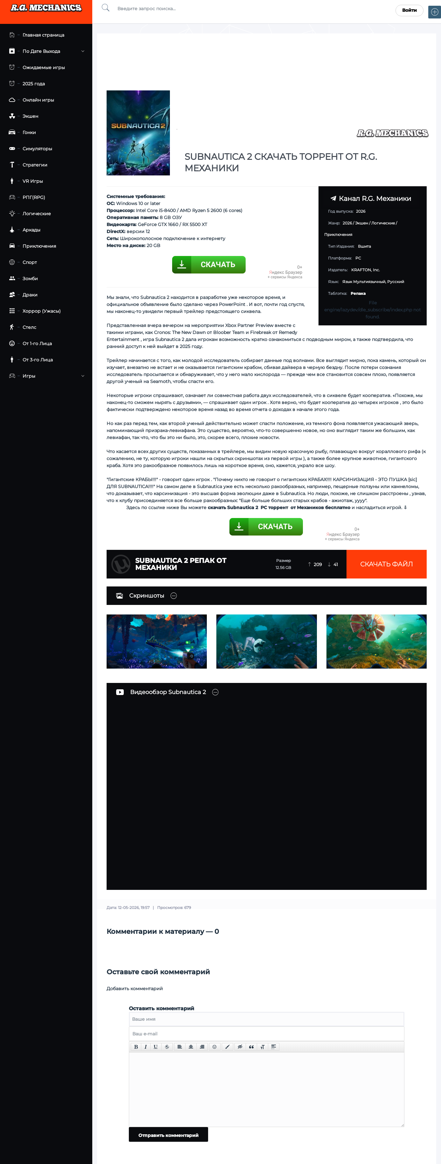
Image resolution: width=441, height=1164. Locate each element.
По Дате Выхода (45, 51)
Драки (22, 295)
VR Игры (24, 181)
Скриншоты (140, 596)
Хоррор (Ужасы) (33, 311)
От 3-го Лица (29, 360)
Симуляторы (29, 148)
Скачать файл (386, 564)
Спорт (21, 262)
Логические (28, 213)
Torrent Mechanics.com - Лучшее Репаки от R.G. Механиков (46, 10)
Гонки (21, 132)
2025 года (25, 83)
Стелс (21, 327)
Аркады (23, 230)
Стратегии (26, 165)
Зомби (22, 278)
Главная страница (35, 35)
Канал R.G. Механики (370, 198)
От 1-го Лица (29, 343)
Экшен (22, 116)
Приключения (31, 246)
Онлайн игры (30, 100)
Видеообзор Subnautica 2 (161, 692)
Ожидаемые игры (35, 67)
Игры (45, 376)
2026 (347, 223)
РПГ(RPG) (25, 197)
